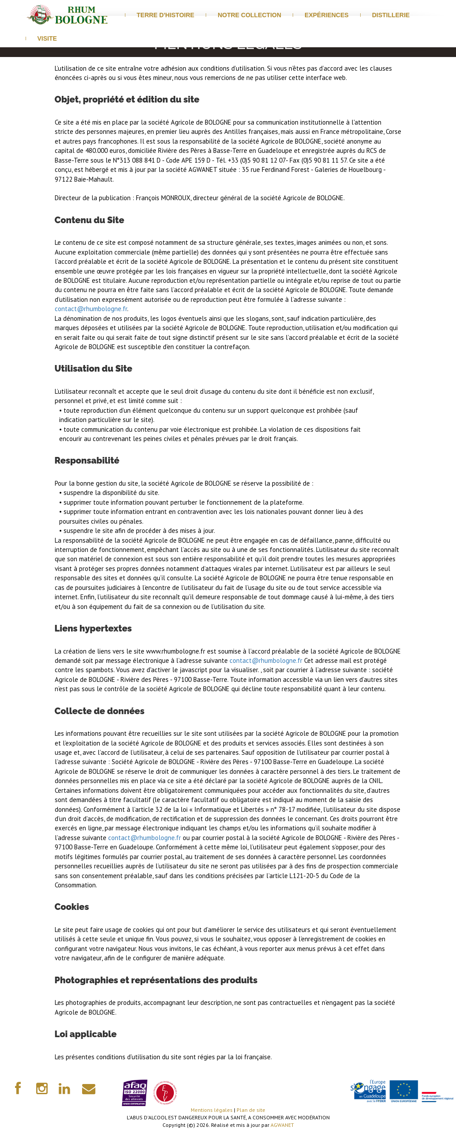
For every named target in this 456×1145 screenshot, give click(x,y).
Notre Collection (249, 15)
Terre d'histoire (166, 15)
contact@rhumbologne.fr (91, 308)
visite (47, 38)
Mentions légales (212, 1110)
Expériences (327, 15)
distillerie (391, 15)
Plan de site (251, 1110)
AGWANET (282, 1125)
